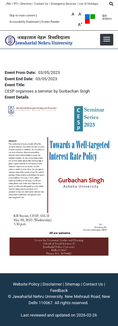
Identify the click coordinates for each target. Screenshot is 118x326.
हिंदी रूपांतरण (107, 18)
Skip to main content (22, 15)
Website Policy (26, 284)
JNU (8, 4)
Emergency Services (63, 4)
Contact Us (41, 4)
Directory (26, 4)
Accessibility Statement (24, 22)
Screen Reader (50, 22)
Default (87, 16)
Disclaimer (52, 284)
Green (92, 16)
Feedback (59, 290)
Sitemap (72, 284)
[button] (106, 39)
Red (87, 21)
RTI (16, 4)
